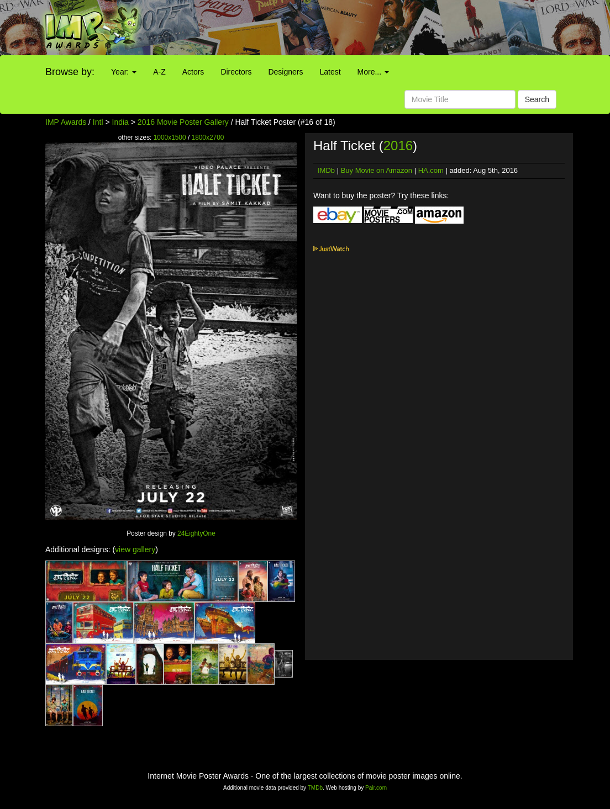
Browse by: (69, 71)
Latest (329, 71)
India (120, 122)
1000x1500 (170, 137)
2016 (398, 145)
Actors (193, 71)
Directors (235, 71)
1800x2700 (208, 137)
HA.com (431, 170)
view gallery (135, 549)
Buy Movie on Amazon (376, 170)
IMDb (326, 170)
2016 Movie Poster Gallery (183, 122)
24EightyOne (196, 533)
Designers (285, 71)
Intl (98, 122)
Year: (123, 71)
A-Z (159, 71)
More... (373, 71)
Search (537, 99)
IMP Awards (65, 122)
